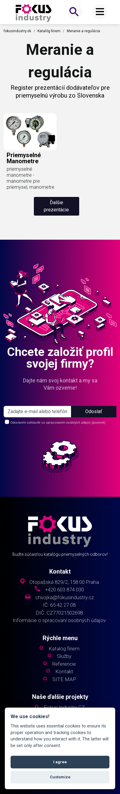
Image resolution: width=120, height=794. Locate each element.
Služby (64, 656)
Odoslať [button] (93, 411)
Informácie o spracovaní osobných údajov (59, 620)
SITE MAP (64, 679)
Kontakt (64, 671)
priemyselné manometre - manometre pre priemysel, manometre (30, 178)
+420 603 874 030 (64, 589)
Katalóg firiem (48, 31)
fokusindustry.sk (17, 31)
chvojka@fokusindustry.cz (64, 597)
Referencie (64, 664)
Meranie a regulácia (83, 31)
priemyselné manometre (24, 158)
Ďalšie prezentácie (56, 206)
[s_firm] (37, 411)
